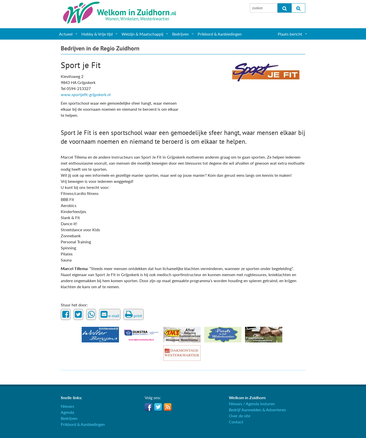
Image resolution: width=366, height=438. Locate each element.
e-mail (110, 314)
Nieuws (67, 406)
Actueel (66, 34)
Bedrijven (180, 34)
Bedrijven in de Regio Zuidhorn (100, 48)
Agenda (67, 412)
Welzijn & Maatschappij (142, 34)
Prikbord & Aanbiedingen (220, 34)
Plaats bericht (290, 34)
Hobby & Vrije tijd (97, 34)
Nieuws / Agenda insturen (252, 403)
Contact (236, 421)
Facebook (148, 407)
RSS (167, 407)
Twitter (158, 407)
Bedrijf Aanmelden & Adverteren (257, 409)
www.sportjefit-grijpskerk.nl (86, 94)
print (133, 314)
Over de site (239, 415)
